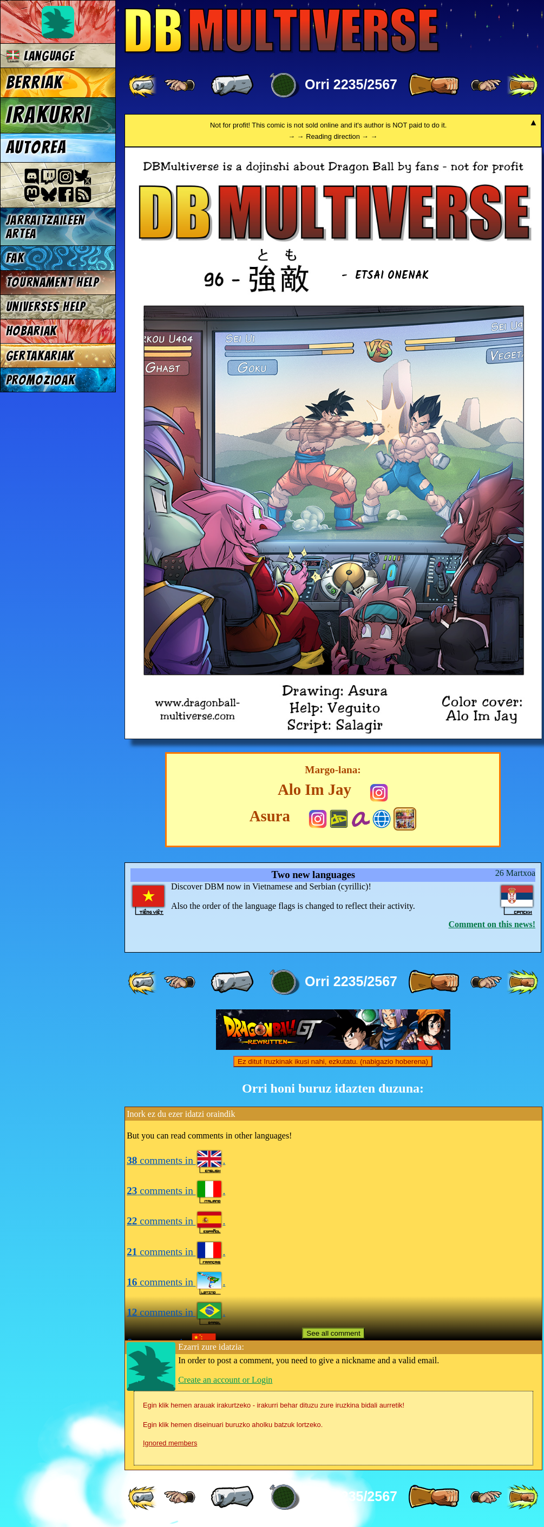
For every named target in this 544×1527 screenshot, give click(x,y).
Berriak (34, 82)
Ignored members (170, 1443)
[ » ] (433, 85)
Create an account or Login (225, 1379)
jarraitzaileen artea (46, 226)
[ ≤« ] (179, 85)
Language (40, 56)
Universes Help (46, 306)
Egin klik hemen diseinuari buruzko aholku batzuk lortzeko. (233, 1425)
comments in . (176, 1160)
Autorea (36, 147)
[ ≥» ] (486, 85)
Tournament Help (52, 282)
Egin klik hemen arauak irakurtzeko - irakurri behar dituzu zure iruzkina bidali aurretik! (273, 1405)
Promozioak (40, 380)
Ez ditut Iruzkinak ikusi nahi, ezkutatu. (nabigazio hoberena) (333, 1061)
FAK (15, 258)
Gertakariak (40, 356)
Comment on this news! (492, 924)
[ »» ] (522, 85)
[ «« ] (143, 85)
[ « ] (232, 85)
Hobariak (31, 331)
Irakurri (48, 115)
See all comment (333, 1333)
